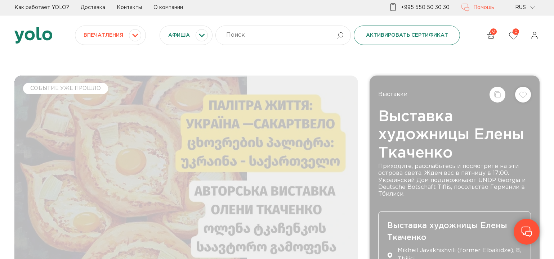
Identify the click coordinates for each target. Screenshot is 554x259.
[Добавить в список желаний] (523, 95)
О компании (168, 7)
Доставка (93, 7)
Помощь (477, 7)
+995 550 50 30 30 (419, 7)
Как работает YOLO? (41, 7)
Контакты (129, 7)
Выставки (392, 94)
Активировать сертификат (407, 35)
